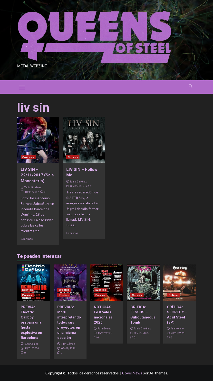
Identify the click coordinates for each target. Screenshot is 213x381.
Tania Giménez (32, 187)
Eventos (27, 289)
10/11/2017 (32, 192)
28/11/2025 (178, 333)
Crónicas (28, 157)
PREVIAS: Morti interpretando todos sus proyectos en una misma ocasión (69, 322)
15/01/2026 (32, 348)
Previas (27, 295)
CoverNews (132, 373)
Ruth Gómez (31, 343)
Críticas (73, 157)
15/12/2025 (105, 333)
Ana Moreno (177, 328)
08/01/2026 (68, 348)
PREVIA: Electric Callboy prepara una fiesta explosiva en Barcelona (31, 322)
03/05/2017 (77, 186)
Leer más (27, 239)
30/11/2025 (141, 333)
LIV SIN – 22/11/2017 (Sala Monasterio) (37, 175)
